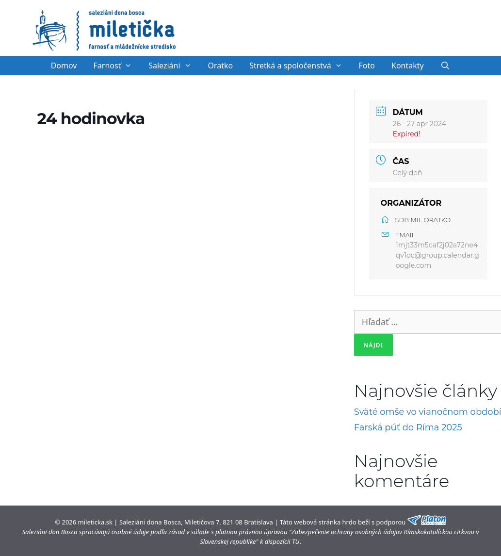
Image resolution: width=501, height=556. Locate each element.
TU (295, 541)
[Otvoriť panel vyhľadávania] (445, 65)
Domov (64, 65)
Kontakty (407, 65)
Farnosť (117, 65)
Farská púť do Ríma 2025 (408, 427)
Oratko (220, 65)
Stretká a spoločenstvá (299, 65)
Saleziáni (173, 65)
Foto (367, 65)
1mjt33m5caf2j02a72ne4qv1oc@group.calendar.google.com (437, 255)
